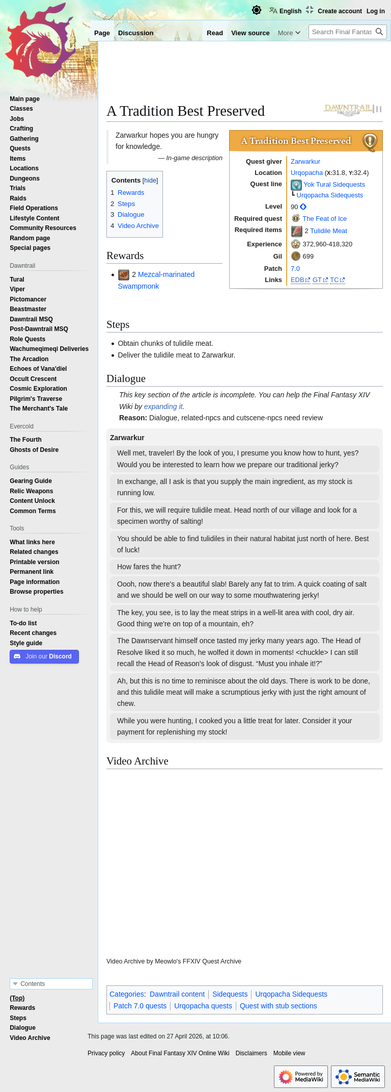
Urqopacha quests (203, 1006)
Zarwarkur (305, 161)
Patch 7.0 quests (140, 1006)
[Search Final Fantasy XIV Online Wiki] (348, 31)
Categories (126, 994)
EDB (297, 280)
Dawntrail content (177, 994)
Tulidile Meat (328, 231)
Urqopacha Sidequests (330, 195)
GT (317, 280)
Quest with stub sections (278, 1006)
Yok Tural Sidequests (334, 185)
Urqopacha (307, 172)
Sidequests (229, 994)
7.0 (295, 268)
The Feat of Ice (324, 218)
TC (334, 280)
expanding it (163, 406)
